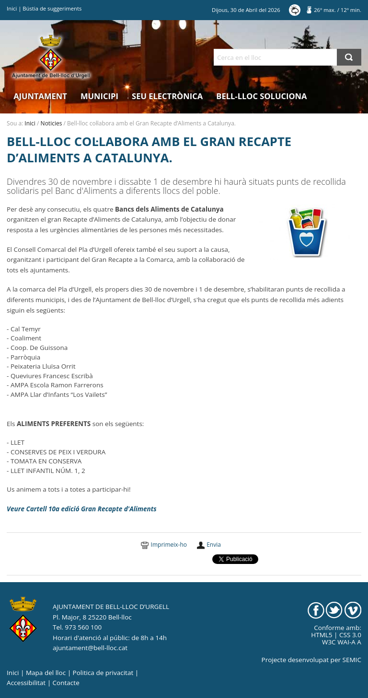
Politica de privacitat (103, 672)
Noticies (51, 123)
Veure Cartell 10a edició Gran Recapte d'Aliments (81, 509)
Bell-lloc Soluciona (261, 95)
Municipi (99, 95)
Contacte (66, 682)
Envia (214, 544)
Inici (12, 8)
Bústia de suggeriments (52, 8)
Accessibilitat (26, 682)
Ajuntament (40, 95)
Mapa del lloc (46, 672)
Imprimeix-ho (169, 544)
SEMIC (352, 659)
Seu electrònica (167, 95)
